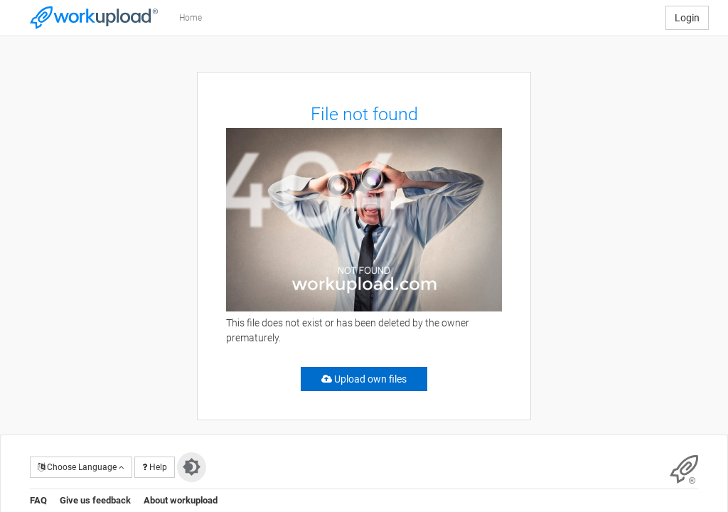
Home (190, 18)
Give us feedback (95, 500)
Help (154, 467)
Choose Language (81, 467)
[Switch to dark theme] (191, 467)
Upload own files (364, 379)
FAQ (38, 500)
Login (687, 17)
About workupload (181, 500)
